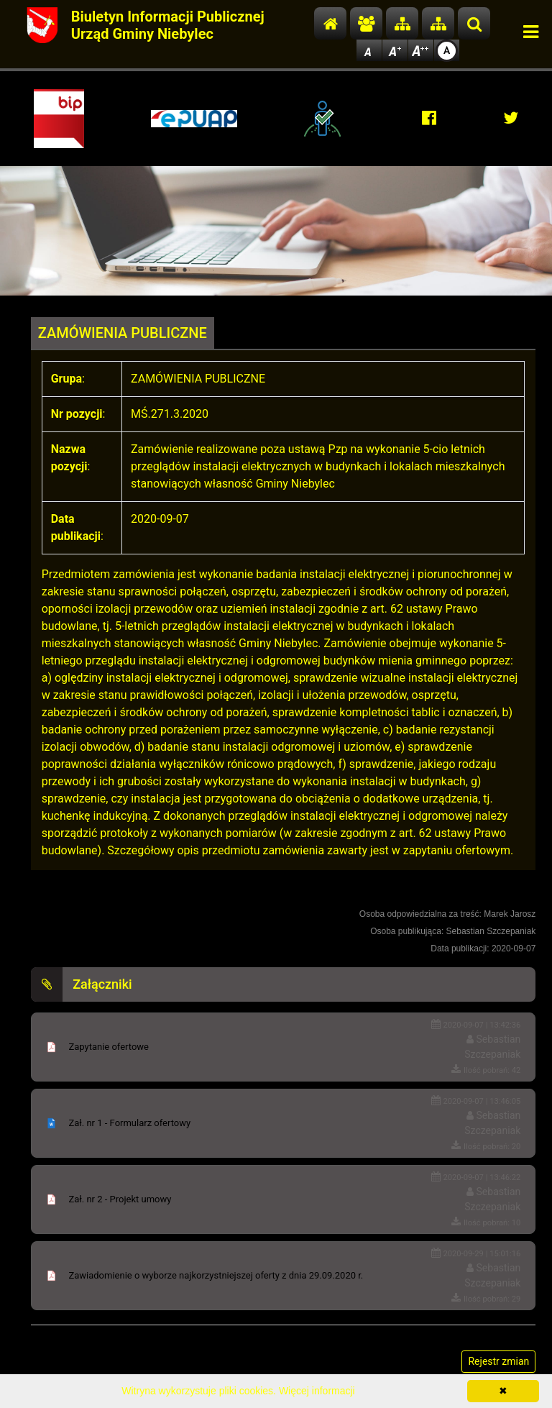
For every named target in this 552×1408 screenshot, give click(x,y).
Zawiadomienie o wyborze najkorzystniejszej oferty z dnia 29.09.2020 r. (215, 1275)
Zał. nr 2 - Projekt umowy (119, 1199)
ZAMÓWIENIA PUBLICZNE (122, 333)
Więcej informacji (317, 1390)
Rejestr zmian (498, 1361)
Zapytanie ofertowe (108, 1046)
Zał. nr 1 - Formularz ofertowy (129, 1122)
